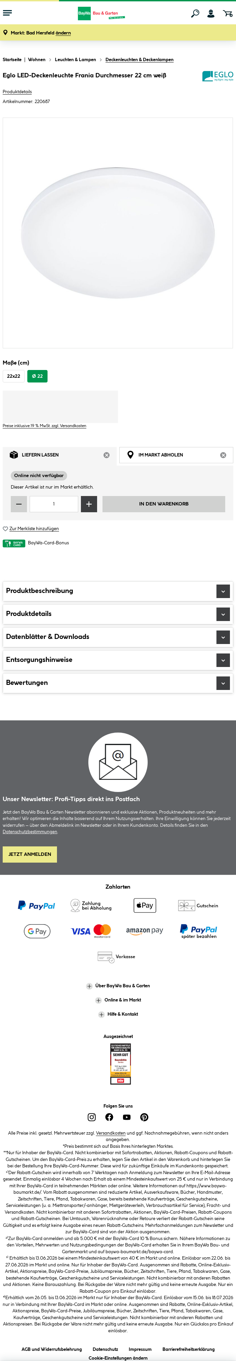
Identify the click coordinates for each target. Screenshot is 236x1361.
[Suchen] (195, 13)
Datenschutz (105, 1348)
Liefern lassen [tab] (63, 456)
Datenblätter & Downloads (118, 637)
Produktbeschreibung (118, 591)
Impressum (140, 1348)
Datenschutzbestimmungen (30, 832)
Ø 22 (37, 376)
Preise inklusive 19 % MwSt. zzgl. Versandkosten (44, 426)
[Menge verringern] (19, 504)
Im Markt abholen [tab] (179, 456)
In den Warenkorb (163, 504)
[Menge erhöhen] (89, 504)
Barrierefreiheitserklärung (189, 1348)
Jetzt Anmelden (29, 854)
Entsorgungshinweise (118, 660)
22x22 (13, 376)
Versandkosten (111, 1133)
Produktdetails (17, 92)
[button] (41, 33)
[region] (118, 233)
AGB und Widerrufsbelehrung (52, 1348)
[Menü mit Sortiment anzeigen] (7, 13)
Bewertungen (118, 683)
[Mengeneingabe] (54, 504)
